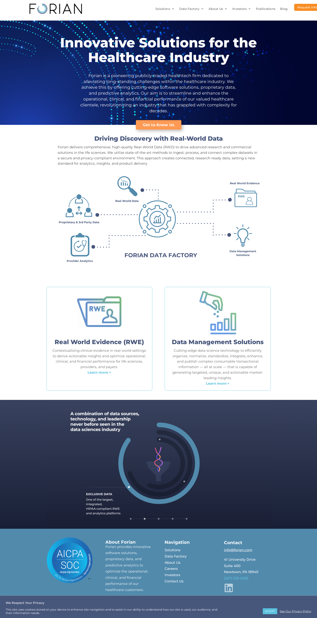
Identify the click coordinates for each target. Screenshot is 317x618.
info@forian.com (238, 550)
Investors (239, 9)
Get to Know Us (158, 125)
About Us (216, 9)
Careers (171, 569)
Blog (284, 9)
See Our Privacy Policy (295, 611)
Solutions (162, 9)
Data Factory (189, 9)
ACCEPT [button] (270, 611)
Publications (265, 9)
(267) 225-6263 (236, 578)
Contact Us (174, 581)
